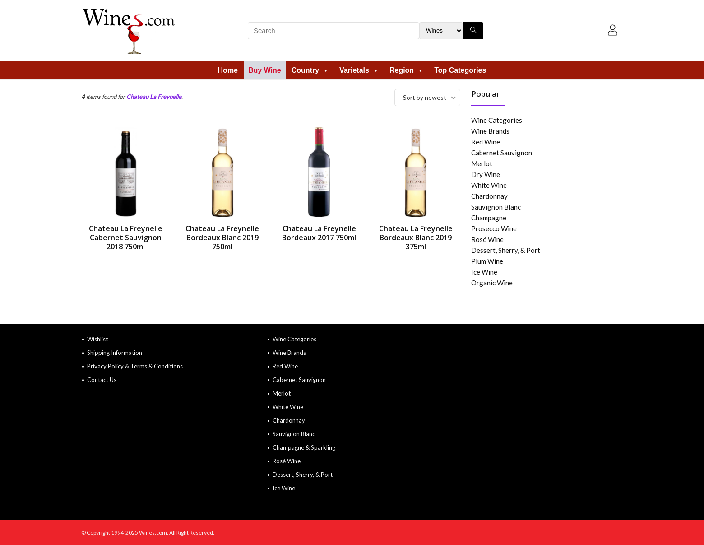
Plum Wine (487, 261)
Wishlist (97, 339)
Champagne (488, 218)
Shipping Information (114, 352)
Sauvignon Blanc (496, 207)
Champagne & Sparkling (304, 447)
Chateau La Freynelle (153, 96)
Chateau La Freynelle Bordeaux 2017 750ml (319, 233)
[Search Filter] (441, 30)
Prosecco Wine (494, 228)
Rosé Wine (487, 239)
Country (310, 70)
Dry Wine (485, 174)
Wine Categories (496, 120)
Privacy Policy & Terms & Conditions (135, 366)
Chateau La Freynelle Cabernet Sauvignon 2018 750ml (125, 238)
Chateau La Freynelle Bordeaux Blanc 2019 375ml (416, 238)
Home (228, 70)
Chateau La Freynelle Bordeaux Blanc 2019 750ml (222, 238)
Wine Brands (490, 131)
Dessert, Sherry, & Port (505, 250)
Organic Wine (492, 283)
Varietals (359, 70)
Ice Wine (484, 272)
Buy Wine (264, 70)
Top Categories (460, 70)
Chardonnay (489, 196)
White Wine (489, 185)
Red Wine (485, 142)
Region (406, 70)
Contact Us (101, 379)
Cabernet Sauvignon (501, 153)
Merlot (481, 163)
